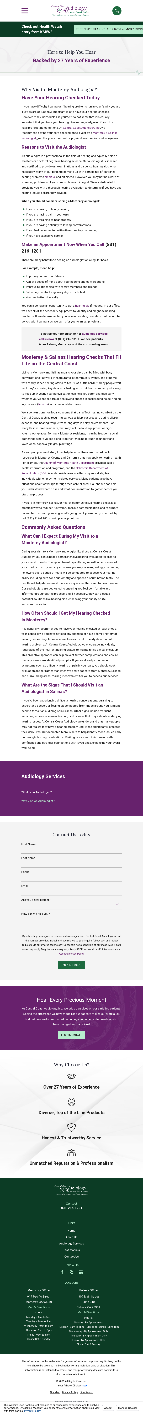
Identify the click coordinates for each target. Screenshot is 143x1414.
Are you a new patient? (35, 899)
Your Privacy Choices (72, 1385)
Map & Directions (39, 1307)
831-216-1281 (71, 1208)
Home (71, 1230)
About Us (71, 1237)
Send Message (71, 965)
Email (24, 886)
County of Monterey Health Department (68, 462)
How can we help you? (35, 913)
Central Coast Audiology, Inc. (81, 127)
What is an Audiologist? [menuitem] (36, 792)
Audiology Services (71, 1243)
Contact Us (71, 1256)
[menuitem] (55, 1392)
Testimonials (71, 1250)
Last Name (28, 858)
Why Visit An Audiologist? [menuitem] (38, 801)
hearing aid (82, 305)
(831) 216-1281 (37, 518)
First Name (28, 844)
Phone (25, 872)
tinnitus (50, 177)
